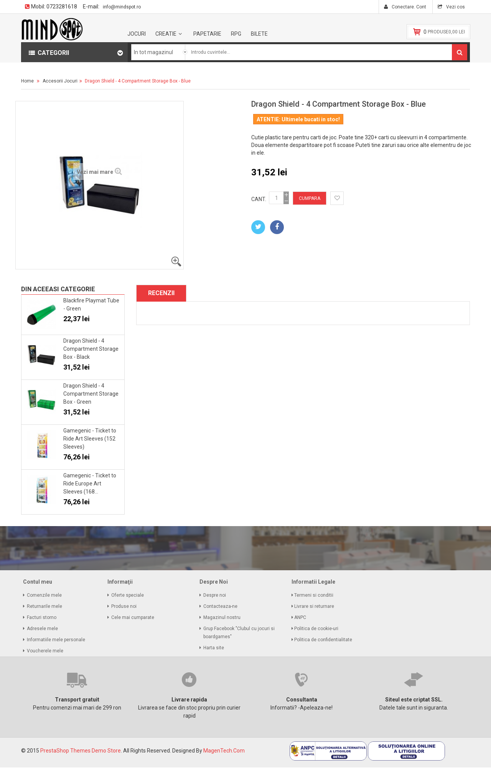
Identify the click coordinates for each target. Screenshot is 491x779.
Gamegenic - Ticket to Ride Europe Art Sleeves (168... (89, 483)
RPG (236, 34)
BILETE (259, 34)
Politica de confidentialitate (323, 639)
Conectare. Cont (408, 7)
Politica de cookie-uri (316, 628)
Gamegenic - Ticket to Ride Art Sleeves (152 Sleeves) (89, 438)
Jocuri (136, 34)
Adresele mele (42, 628)
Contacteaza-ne (220, 606)
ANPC (300, 617)
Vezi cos (455, 7)
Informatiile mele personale (56, 639)
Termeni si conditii (314, 595)
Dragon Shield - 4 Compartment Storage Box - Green (91, 394)
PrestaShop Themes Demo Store (80, 751)
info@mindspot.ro (122, 7)
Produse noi (124, 606)
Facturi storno (41, 617)
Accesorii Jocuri (60, 81)
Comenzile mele (44, 595)
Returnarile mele (44, 606)
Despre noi (214, 595)
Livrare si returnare (314, 606)
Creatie (165, 34)
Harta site (213, 647)
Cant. (258, 199)
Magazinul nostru (222, 617)
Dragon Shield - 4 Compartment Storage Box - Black (91, 349)
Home (27, 81)
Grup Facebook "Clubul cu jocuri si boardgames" (239, 632)
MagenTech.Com (224, 751)
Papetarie (207, 34)
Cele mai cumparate (132, 617)
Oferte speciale (127, 595)
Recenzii (161, 293)
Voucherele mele (45, 651)
